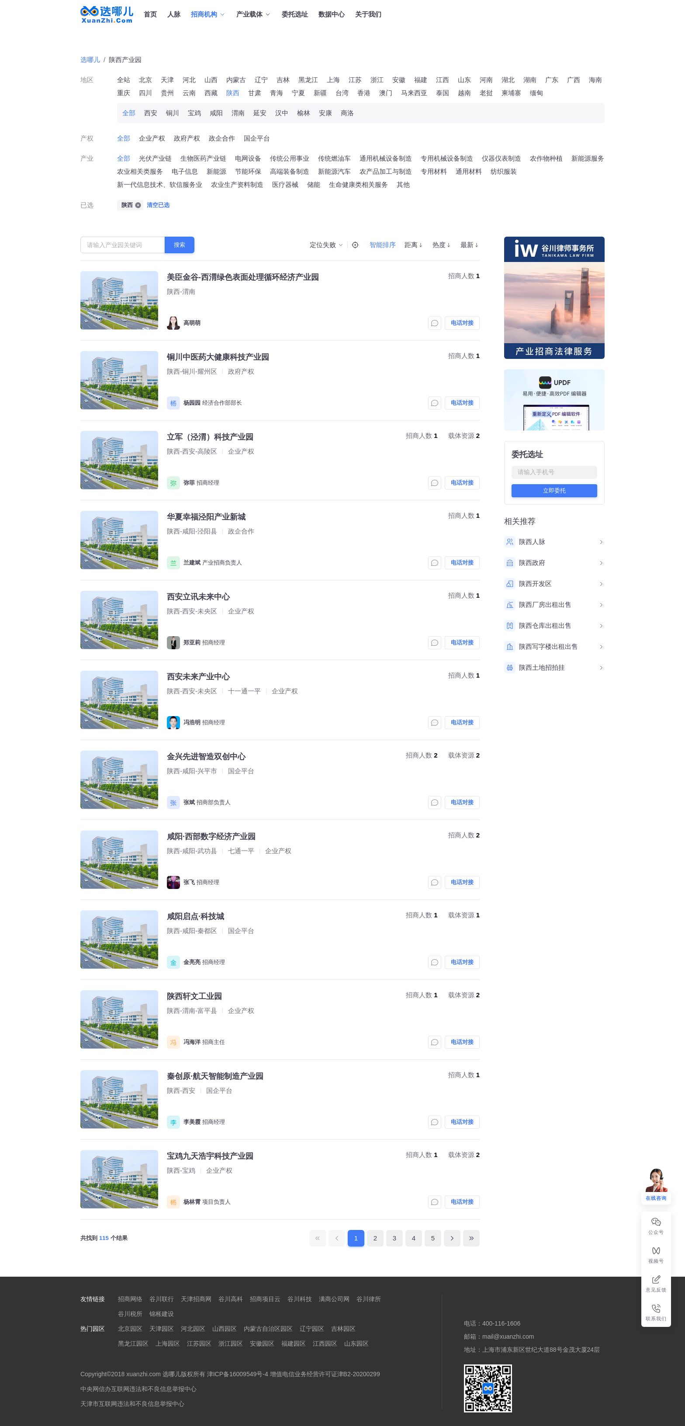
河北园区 (193, 1328)
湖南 (529, 79)
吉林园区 (343, 1328)
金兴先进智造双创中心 (206, 756)
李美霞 (192, 1122)
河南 (486, 79)
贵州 (167, 92)
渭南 (238, 113)
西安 (150, 113)
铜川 (172, 113)
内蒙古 (236, 79)
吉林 (283, 79)
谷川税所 (130, 1313)
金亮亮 (192, 962)
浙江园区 (230, 1343)
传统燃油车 (334, 158)
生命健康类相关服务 (358, 184)
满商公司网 (334, 1298)
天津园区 (161, 1328)
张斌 (189, 802)
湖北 (508, 79)
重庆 (123, 92)
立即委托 (554, 490)
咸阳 (216, 113)
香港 (363, 92)
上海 (333, 79)
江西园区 (325, 1343)
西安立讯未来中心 (198, 596)
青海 (276, 92)
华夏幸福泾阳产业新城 (206, 517)
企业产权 (152, 138)
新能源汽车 (334, 171)
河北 (189, 79)
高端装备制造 (289, 171)
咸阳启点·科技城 (195, 916)
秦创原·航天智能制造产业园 (215, 1076)
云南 (189, 92)
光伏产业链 (155, 158)
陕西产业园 (125, 59)
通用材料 (469, 171)
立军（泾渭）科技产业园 (210, 437)
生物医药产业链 (203, 158)
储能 (313, 184)
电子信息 (185, 171)
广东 (551, 79)
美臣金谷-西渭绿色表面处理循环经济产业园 (243, 277)
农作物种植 (546, 158)
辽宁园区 (312, 1328)
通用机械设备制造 (386, 158)
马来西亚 (414, 92)
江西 (442, 79)
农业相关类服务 (140, 171)
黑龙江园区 (133, 1343)
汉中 (281, 113)
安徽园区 (262, 1343)
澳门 (385, 92)
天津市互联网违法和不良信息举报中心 (132, 1403)
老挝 (486, 92)
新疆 (320, 92)
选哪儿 (90, 59)
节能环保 (248, 171)
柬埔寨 (511, 92)
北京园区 (130, 1328)
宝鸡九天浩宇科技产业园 (210, 1156)
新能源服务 (587, 158)
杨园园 (192, 403)
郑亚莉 (192, 642)
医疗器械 (285, 184)
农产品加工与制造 (386, 171)
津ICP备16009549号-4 (237, 1374)
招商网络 (130, 1298)
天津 (167, 79)
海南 (595, 79)
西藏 (211, 92)
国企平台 (257, 138)
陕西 (232, 92)
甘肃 (254, 92)
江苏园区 (199, 1343)
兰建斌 (192, 562)
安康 (325, 113)
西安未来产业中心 (198, 676)
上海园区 (168, 1343)
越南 (464, 92)
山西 (211, 79)
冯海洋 (192, 1042)
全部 (128, 113)
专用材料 (434, 171)
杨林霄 (192, 1202)
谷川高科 (230, 1298)
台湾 (342, 92)
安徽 (398, 79)
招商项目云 (265, 1298)
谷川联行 (161, 1298)
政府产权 (187, 138)
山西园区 (224, 1328)
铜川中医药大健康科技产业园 (218, 357)
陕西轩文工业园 (194, 996)
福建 (420, 79)
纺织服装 (504, 171)
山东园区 (356, 1343)
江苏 (355, 79)
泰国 (442, 92)
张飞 (189, 882)
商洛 (347, 113)
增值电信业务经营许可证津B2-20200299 (325, 1374)
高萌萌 (192, 323)
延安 (259, 113)
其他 (403, 184)
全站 (123, 79)
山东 (464, 79)
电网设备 (248, 158)
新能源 (216, 171)
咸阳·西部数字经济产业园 (211, 836)
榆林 (303, 113)
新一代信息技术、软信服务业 (159, 184)
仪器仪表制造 (501, 158)
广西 (573, 79)
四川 (145, 92)
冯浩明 (192, 722)
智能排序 (383, 244)
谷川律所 (368, 1298)
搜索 (179, 244)
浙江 (377, 79)
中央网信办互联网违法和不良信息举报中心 (138, 1388)
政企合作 (222, 138)
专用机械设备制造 (447, 158)
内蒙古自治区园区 (268, 1328)
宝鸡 (194, 113)
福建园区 (293, 1343)
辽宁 (261, 79)
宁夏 (298, 92)
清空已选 (158, 205)
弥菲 (189, 482)
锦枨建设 (161, 1313)
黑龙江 (308, 79)
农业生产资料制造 (237, 184)
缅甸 (536, 92)
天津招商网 (196, 1298)
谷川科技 (299, 1298)
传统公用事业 (289, 158)
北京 (145, 79)
